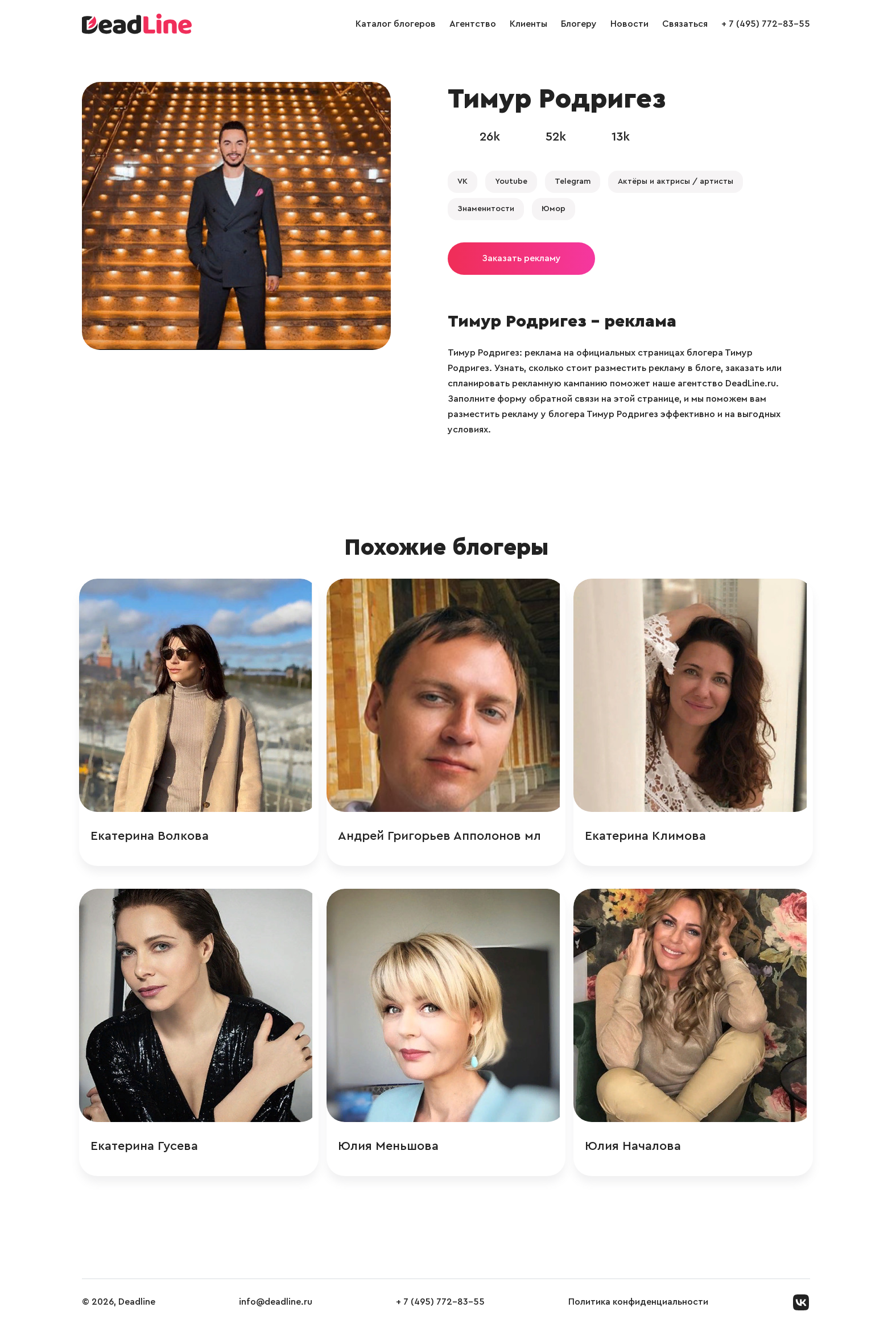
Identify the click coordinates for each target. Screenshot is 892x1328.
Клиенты (528, 23)
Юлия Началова (635, 1147)
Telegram (572, 181)
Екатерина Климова (647, 836)
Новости (629, 23)
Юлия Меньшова (390, 1147)
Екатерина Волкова (152, 836)
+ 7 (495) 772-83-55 (765, 23)
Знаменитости (485, 209)
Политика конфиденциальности (638, 1304)
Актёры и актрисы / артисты (675, 181)
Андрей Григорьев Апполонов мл (441, 836)
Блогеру (579, 23)
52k (556, 136)
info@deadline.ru (275, 1304)
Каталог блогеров (396, 23)
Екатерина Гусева (147, 1147)
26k (490, 136)
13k (621, 136)
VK (462, 181)
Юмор (553, 209)
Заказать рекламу (521, 258)
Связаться (685, 23)
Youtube (511, 181)
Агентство (472, 23)
